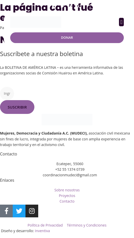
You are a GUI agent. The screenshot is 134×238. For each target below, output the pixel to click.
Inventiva (42, 230)
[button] (78, 6)
